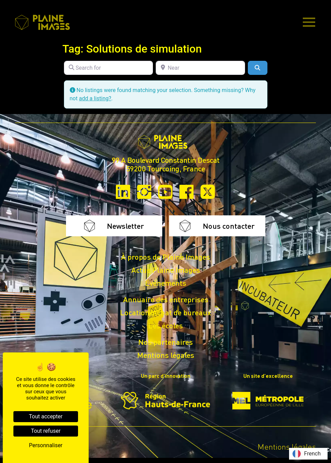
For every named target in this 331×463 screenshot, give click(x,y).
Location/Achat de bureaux (165, 312)
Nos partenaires (165, 342)
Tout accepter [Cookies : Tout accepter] (46, 416)
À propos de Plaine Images (165, 256)
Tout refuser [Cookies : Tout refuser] (45, 431)
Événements (165, 282)
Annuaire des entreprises (165, 299)
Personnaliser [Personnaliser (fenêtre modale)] (46, 445)
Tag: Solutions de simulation (132, 48)
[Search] (257, 68)
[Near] (200, 68)
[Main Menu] (309, 22)
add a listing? (95, 98)
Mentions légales (165, 355)
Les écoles (165, 325)
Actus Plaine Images (165, 269)
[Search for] (108, 68)
